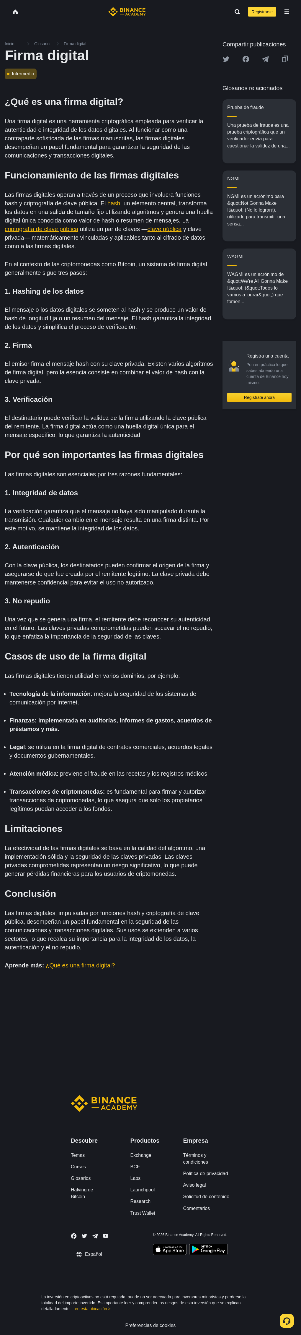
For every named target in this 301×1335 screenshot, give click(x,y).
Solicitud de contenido (206, 1196)
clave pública (165, 229)
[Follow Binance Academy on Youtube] (106, 1236)
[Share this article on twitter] (226, 59)
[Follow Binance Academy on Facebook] (74, 1236)
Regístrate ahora (259, 397)
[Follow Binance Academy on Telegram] (95, 1236)
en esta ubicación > (93, 1308)
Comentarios (196, 1208)
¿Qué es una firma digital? (80, 965)
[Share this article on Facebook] (245, 59)
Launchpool (142, 1189)
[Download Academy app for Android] (208, 1250)
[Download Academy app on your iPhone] (170, 1250)
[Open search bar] (235, 12)
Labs (135, 1178)
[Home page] (127, 12)
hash (113, 203)
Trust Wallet (142, 1213)
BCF (135, 1166)
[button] (286, 11)
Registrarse (262, 11)
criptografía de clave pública (41, 229)
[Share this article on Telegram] (265, 59)
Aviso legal (194, 1185)
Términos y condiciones (195, 1159)
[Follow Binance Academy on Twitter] (84, 1236)
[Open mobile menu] (287, 12)
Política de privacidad (205, 1173)
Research (140, 1201)
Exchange (140, 1155)
